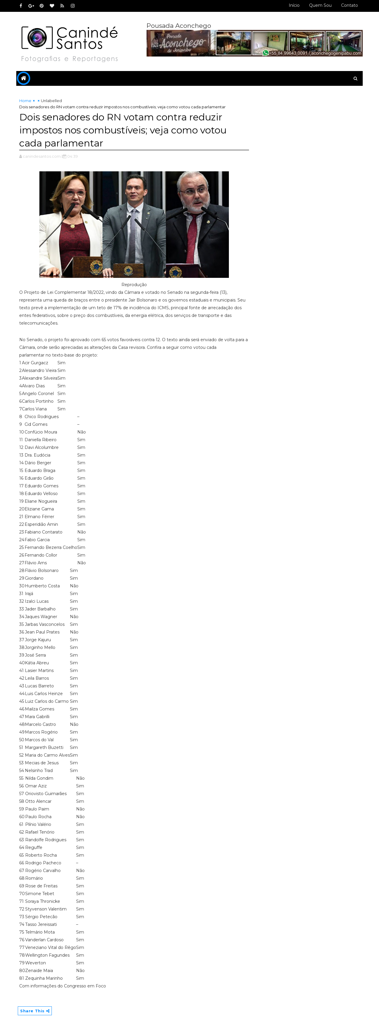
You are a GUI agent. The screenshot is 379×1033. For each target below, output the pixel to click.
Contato (349, 5)
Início (294, 5)
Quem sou (320, 5)
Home (25, 100)
